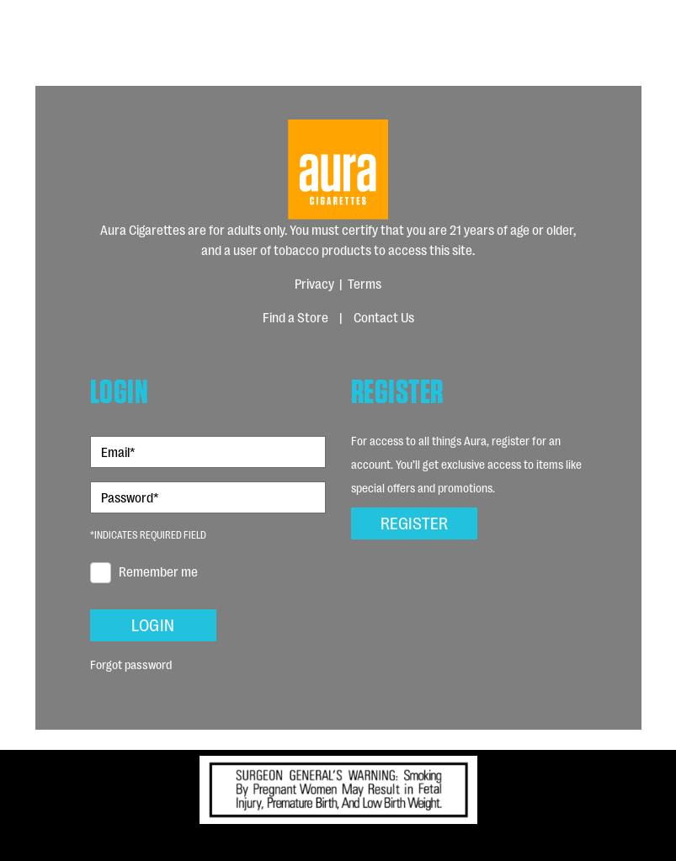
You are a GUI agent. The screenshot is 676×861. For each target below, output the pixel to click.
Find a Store (295, 317)
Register (414, 522)
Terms (364, 283)
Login (152, 624)
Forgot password (131, 663)
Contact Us (384, 317)
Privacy (314, 283)
